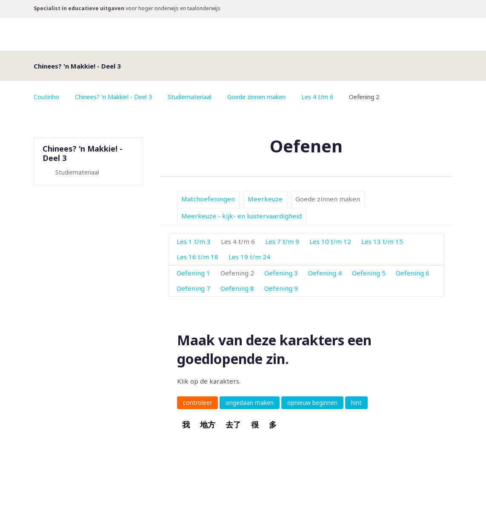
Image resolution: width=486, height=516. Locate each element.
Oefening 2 (237, 273)
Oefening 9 (281, 288)
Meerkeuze (265, 199)
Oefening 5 (369, 273)
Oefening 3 (281, 273)
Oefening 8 (237, 288)
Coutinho (46, 97)
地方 (207, 424)
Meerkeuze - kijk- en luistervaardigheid (241, 216)
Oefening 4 (325, 273)
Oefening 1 (193, 273)
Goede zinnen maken (256, 97)
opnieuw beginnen (312, 402)
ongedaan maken (249, 402)
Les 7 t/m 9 (282, 241)
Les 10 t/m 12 (330, 241)
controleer (197, 402)
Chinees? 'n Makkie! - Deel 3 (113, 97)
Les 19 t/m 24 (249, 256)
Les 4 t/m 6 (317, 97)
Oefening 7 (193, 288)
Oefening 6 (412, 273)
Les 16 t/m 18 (197, 256)
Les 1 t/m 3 (194, 241)
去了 (233, 424)
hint (356, 402)
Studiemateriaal (190, 97)
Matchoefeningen (208, 199)
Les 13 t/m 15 (382, 241)
